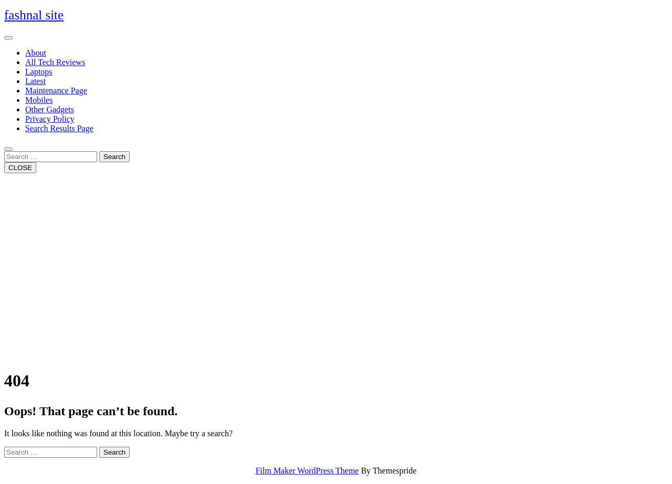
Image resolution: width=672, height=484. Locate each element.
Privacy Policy (50, 118)
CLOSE (20, 168)
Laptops (38, 71)
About (35, 52)
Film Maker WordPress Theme (307, 470)
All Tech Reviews (55, 62)
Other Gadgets (49, 109)
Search (114, 157)
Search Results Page (59, 128)
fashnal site (34, 15)
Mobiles (38, 100)
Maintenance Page (56, 90)
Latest (35, 81)
